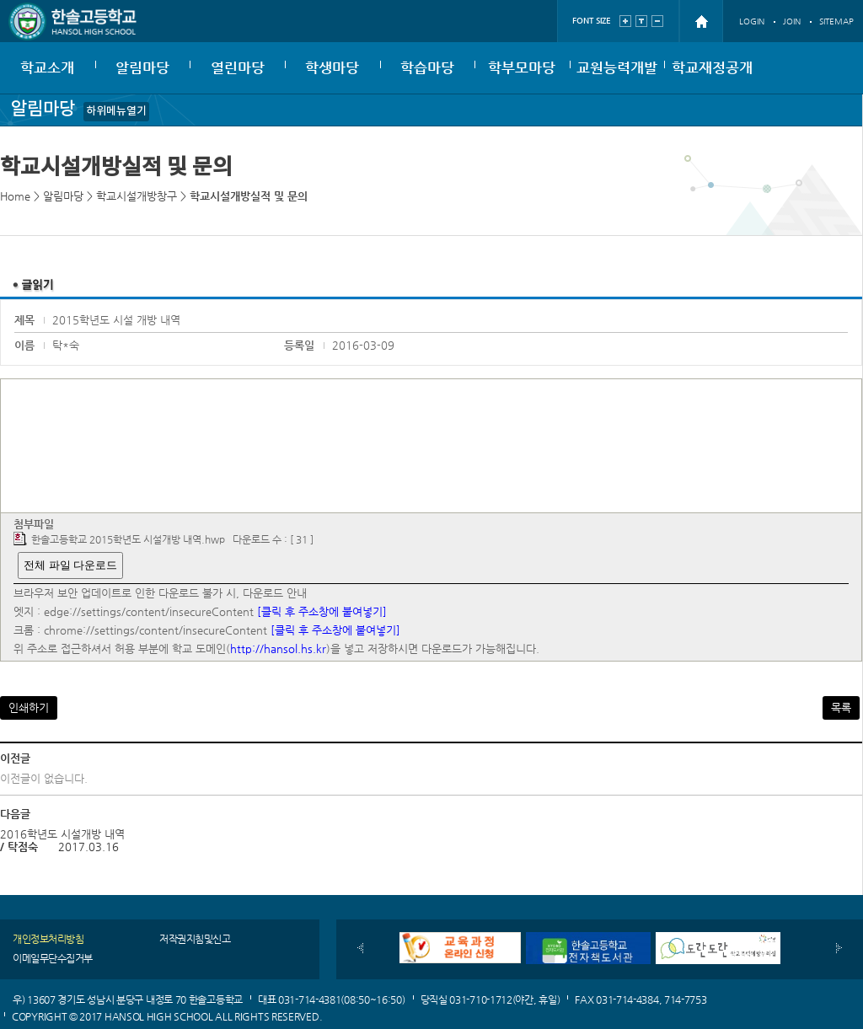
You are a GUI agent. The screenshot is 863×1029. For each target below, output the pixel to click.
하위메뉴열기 (116, 111)
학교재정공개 (712, 67)
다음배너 (839, 948)
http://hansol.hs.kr (278, 648)
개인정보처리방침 (48, 939)
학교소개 (47, 67)
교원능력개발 (616, 67)
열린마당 (238, 67)
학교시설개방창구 (136, 196)
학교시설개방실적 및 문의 (249, 196)
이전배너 (360, 948)
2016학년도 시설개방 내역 (62, 834)
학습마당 (427, 67)
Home (15, 196)
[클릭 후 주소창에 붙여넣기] (322, 611)
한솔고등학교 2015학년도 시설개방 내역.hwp (128, 539)
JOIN (792, 21)
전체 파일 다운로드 (70, 565)
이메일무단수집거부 (53, 958)
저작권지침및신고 (194, 939)
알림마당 (142, 67)
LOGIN (751, 21)
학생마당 (332, 67)
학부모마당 (521, 67)
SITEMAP (836, 21)
